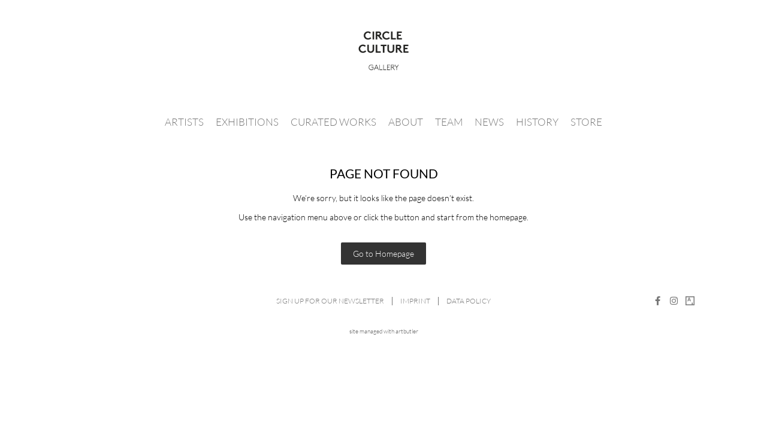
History (537, 122)
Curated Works (333, 122)
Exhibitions (247, 122)
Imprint (415, 300)
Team (449, 122)
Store (586, 122)
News (489, 122)
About (405, 122)
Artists (184, 122)
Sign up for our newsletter (330, 300)
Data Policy (468, 300)
